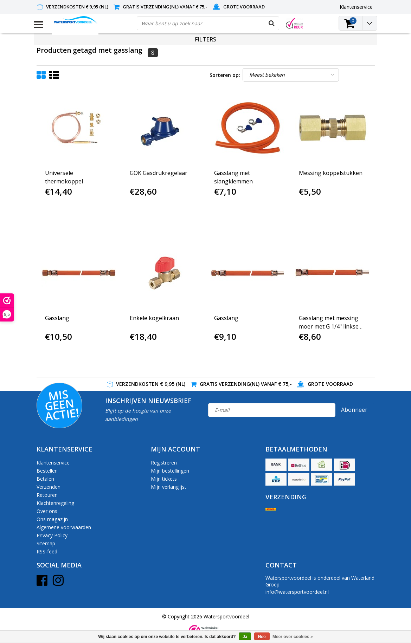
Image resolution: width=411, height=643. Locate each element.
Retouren (47, 495)
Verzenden (48, 486)
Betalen (45, 478)
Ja (245, 636)
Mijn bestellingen (170, 470)
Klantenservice (53, 462)
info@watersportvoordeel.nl (297, 592)
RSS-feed (47, 551)
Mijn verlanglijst (168, 486)
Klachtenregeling (55, 503)
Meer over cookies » (292, 636)
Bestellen (47, 470)
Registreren (164, 462)
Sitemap (46, 543)
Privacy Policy (52, 535)
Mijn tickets (164, 478)
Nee (262, 636)
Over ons (47, 511)
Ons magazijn (52, 519)
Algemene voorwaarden (64, 527)
